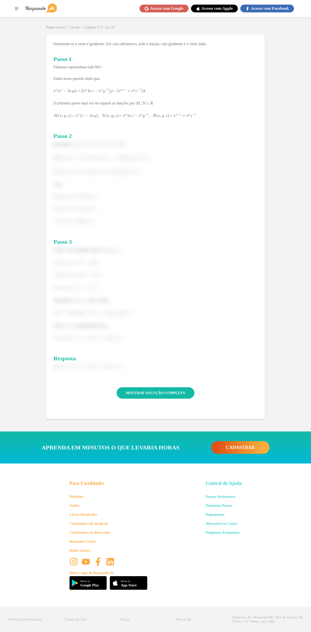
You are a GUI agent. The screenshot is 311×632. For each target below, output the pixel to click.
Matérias (76, 496)
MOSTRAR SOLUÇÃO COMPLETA (155, 393)
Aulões (74, 505)
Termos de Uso (75, 619)
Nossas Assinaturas (220, 496)
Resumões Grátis (82, 541)
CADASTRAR (240, 447)
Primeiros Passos (219, 505)
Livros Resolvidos (83, 514)
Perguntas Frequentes (223, 532)
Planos (125, 619)
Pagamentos (215, 514)
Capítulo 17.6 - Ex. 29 (99, 27)
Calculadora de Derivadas (89, 532)
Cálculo (74, 27)
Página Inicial (55, 27)
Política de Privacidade (25, 619)
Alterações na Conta (221, 523)
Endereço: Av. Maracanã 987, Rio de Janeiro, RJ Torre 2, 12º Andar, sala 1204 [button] (267, 619)
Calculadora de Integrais (88, 523)
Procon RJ (183, 619)
